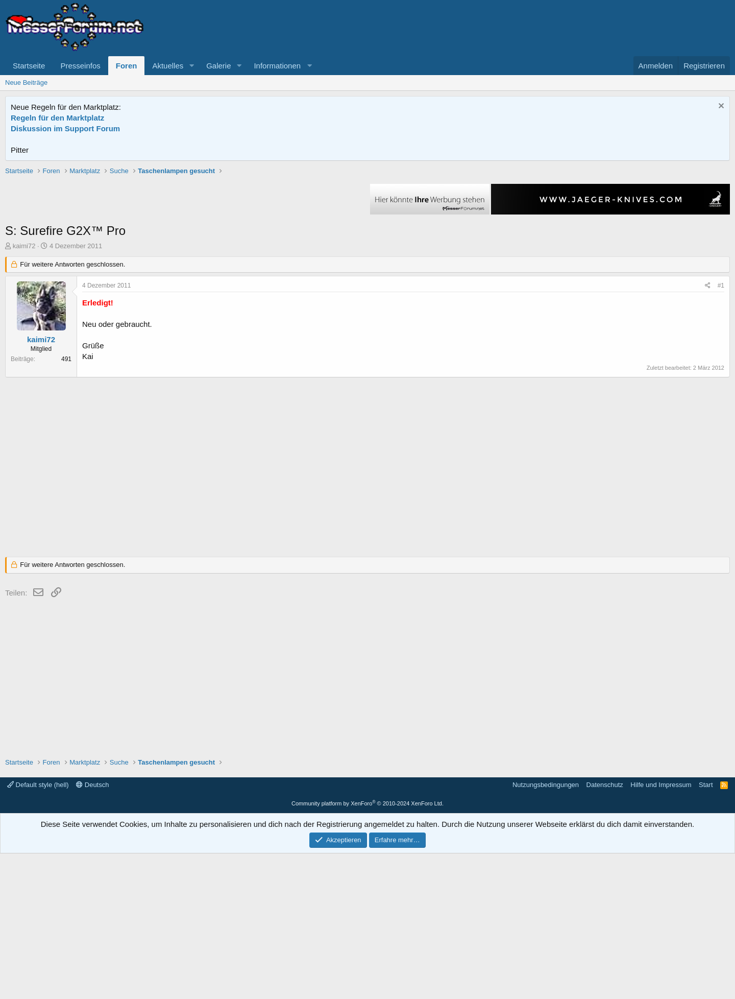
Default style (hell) (38, 930)
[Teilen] (707, 431)
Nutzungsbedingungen (545, 930)
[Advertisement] (367, 237)
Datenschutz (604, 930)
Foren (126, 65)
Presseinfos (80, 65)
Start (706, 930)
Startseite (29, 65)
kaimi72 (24, 391)
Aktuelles (167, 65)
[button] (191, 65)
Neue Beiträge (26, 82)
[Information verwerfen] (720, 107)
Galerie (218, 65)
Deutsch (92, 930)
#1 (721, 431)
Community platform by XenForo (367, 949)
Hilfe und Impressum (660, 930)
